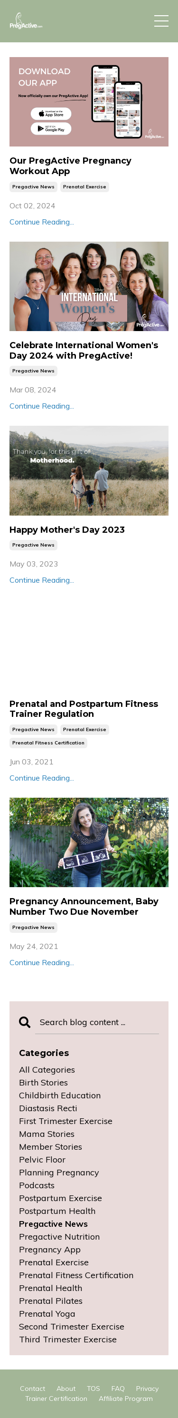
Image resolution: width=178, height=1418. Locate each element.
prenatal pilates (51, 1300)
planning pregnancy (59, 1172)
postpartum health (57, 1210)
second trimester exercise (71, 1326)
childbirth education (60, 1095)
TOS (93, 1388)
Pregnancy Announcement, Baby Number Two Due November (84, 907)
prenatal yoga (47, 1313)
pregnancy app (50, 1249)
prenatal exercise (84, 187)
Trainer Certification (56, 1398)
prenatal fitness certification (48, 743)
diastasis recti (48, 1108)
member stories (50, 1146)
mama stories (47, 1133)
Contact (32, 1388)
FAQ (118, 1388)
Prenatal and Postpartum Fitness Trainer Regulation (83, 709)
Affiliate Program (126, 1398)
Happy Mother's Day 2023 (67, 530)
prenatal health (50, 1287)
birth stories (43, 1082)
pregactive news (33, 187)
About (65, 1388)
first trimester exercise (65, 1120)
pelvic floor (42, 1159)
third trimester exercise (68, 1339)
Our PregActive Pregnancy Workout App (70, 166)
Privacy (147, 1388)
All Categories (47, 1069)
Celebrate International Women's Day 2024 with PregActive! (83, 351)
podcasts (37, 1185)
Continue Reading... (41, 221)
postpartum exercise (60, 1198)
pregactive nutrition (59, 1236)
